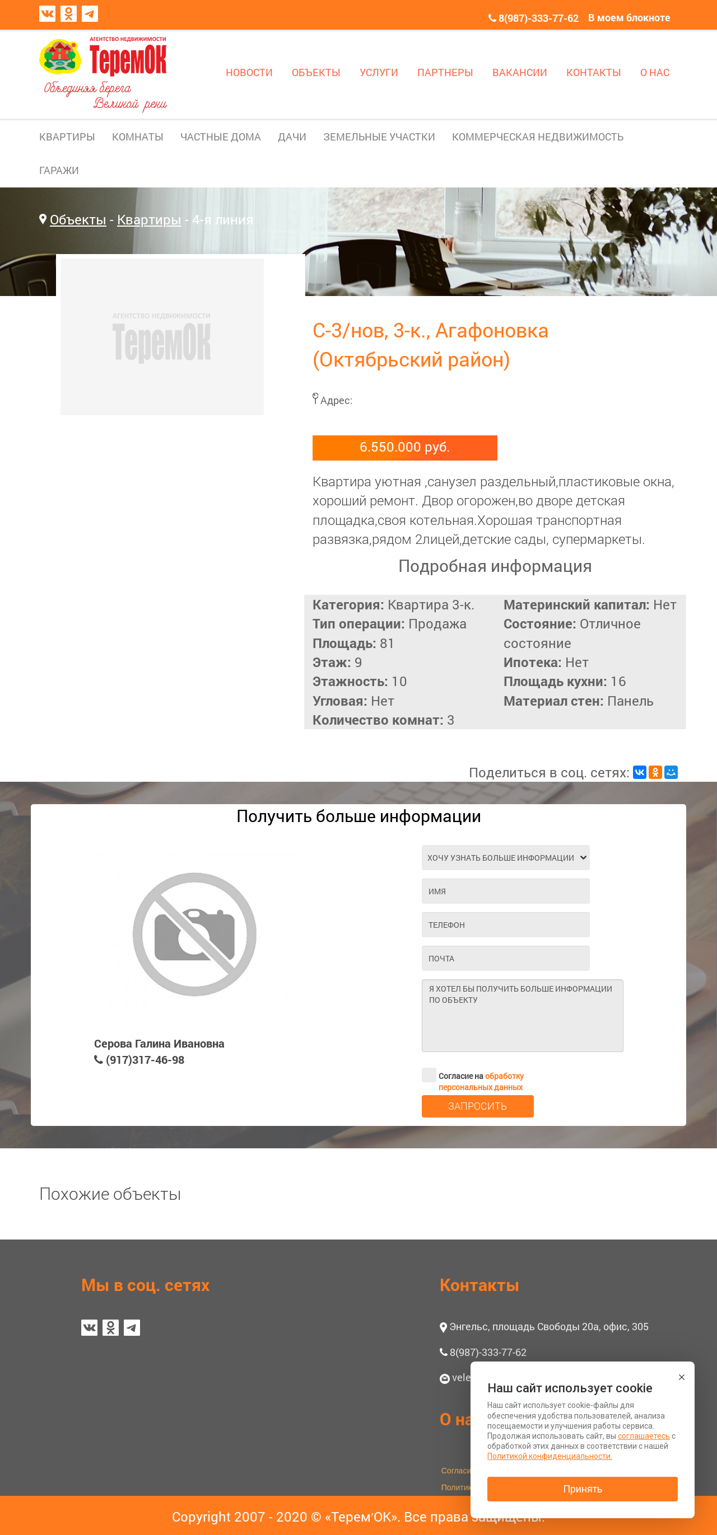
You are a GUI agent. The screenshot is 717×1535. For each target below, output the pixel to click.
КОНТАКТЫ (593, 72)
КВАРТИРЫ (67, 136)
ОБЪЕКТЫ (316, 72)
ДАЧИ (292, 136)
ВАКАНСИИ (519, 72)
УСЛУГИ (379, 72)
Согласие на (473, 1075)
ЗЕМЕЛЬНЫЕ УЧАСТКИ (379, 136)
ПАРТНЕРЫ (445, 72)
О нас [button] (461, 1419)
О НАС (654, 72)
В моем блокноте (629, 17)
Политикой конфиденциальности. (549, 1456)
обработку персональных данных (481, 1081)
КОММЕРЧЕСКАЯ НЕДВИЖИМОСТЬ (537, 136)
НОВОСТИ (249, 72)
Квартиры (149, 219)
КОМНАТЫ (138, 136)
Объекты (78, 219)
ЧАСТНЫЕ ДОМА (220, 136)
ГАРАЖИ (59, 170)
